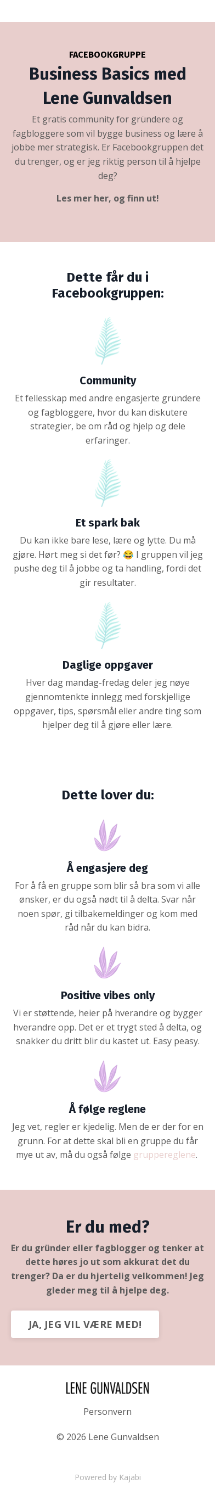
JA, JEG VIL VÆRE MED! (85, 1324)
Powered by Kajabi (108, 1477)
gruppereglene (164, 1155)
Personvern (107, 1412)
